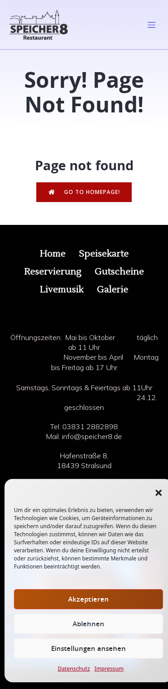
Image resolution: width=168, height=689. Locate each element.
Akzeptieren (88, 599)
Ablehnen (88, 624)
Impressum (109, 668)
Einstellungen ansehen (88, 648)
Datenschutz (74, 668)
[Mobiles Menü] (151, 24)
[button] (158, 492)
